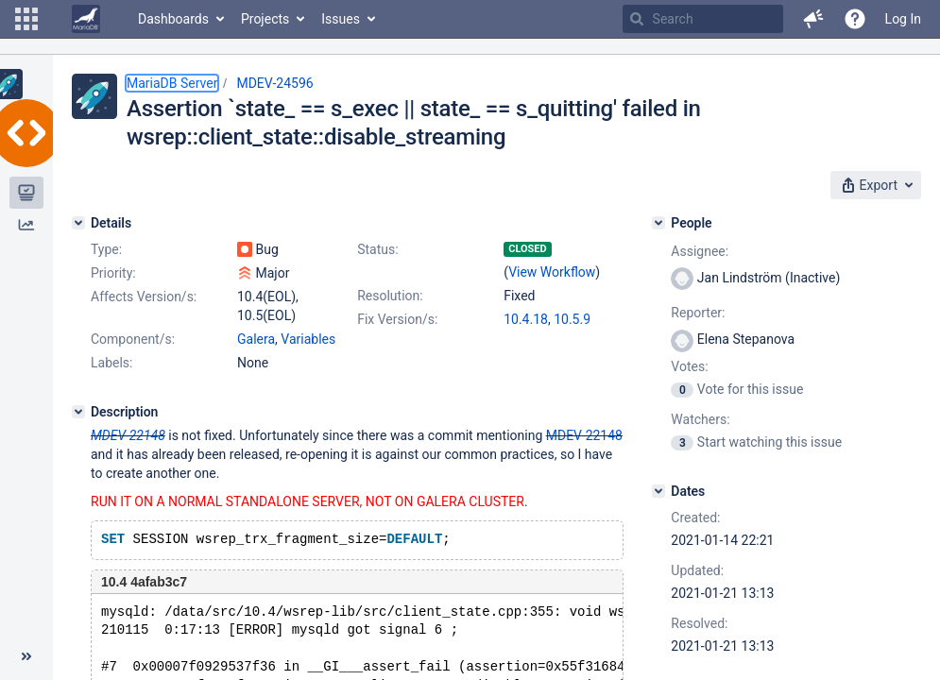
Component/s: (133, 339)
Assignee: (699, 251)
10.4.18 (526, 319)
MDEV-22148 (128, 435)
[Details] (78, 223)
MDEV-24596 (274, 83)
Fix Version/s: (397, 319)
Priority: (113, 272)
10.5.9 (572, 319)
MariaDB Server (172, 83)
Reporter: (698, 312)
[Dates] (658, 491)
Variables (308, 339)
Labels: (111, 362)
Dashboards (173, 18)
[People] (658, 223)
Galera (256, 339)
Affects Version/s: (144, 296)
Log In (903, 18)
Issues (340, 18)
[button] (26, 19)
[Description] (78, 411)
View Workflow (551, 272)
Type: (106, 249)
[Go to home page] (86, 19)
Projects (265, 18)
